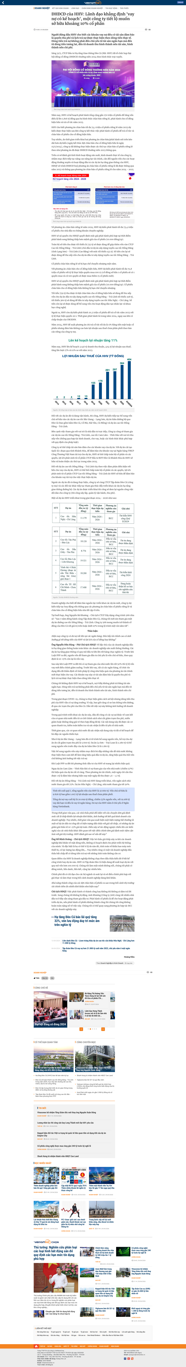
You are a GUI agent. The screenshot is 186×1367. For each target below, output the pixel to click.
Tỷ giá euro (84, 1332)
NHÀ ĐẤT (82, 1346)
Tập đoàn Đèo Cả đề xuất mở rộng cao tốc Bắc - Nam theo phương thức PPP (53, 1095)
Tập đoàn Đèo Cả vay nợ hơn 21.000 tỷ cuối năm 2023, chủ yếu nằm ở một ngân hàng (96, 949)
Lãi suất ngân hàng (128, 1332)
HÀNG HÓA (58, 1346)
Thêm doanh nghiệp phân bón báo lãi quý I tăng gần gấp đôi (45, 1187)
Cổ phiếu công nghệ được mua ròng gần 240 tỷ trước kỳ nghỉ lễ (64, 1146)
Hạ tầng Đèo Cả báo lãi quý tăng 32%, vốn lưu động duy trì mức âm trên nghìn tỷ (77, 921)
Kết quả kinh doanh (60, 8)
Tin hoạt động (111, 8)
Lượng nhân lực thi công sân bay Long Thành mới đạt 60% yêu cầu (65, 1123)
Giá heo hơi (94, 1332)
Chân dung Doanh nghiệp (92, 8)
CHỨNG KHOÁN (92, 1346)
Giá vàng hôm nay (43, 1332)
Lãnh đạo (75, 8)
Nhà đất (97, 1019)
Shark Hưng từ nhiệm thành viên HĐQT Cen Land (95, 1076)
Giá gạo (73, 1335)
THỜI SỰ (42, 1346)
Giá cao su (82, 1335)
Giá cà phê (103, 1332)
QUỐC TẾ (66, 1346)
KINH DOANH (115, 1346)
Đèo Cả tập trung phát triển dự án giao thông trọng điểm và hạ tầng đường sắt (53, 1089)
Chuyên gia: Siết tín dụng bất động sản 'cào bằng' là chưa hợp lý (60, 1312)
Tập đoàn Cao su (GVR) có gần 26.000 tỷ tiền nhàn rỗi (141, 1291)
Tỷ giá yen (75, 1332)
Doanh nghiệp (42, 8)
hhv (52, 978)
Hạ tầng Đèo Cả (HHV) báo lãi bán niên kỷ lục (52, 1076)
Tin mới (42, 1108)
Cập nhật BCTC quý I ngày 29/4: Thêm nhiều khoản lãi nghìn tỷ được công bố (74, 1188)
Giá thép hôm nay (43, 1335)
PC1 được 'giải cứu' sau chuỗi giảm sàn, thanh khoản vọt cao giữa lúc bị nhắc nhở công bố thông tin (73, 1223)
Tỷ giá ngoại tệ (56, 1332)
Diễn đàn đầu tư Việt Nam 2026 (112, 1335)
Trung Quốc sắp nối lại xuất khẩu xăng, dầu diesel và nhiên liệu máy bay (101, 1222)
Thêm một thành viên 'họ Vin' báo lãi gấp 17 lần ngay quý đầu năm (101, 1188)
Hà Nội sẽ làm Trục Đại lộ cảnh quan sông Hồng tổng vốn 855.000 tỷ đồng (52, 1069)
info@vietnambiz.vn (48, 1363)
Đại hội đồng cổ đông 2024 (50, 1024)
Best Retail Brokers (94, 1335)
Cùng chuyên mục (86, 1042)
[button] (81, 1029)
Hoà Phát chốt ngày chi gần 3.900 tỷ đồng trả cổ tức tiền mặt (94, 1093)
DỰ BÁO (49, 1346)
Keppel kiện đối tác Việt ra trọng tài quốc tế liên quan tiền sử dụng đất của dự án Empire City (71, 1134)
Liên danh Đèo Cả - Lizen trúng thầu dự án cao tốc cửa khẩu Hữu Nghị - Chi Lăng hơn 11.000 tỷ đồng (98, 942)
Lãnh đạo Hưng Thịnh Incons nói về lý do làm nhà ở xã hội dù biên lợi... (105, 1013)
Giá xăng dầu (141, 1332)
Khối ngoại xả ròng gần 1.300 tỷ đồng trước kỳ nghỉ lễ (141, 1310)
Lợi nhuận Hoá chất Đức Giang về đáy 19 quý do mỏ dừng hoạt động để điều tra (46, 1222)
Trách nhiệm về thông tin (45, 1365)
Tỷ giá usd (66, 1332)
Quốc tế (91, 1229)
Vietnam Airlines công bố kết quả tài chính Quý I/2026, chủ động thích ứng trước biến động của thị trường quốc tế (95, 1086)
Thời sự (39, 1126)
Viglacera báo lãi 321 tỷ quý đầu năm (90, 1080)
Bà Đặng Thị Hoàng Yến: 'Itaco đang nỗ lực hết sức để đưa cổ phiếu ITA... (104, 995)
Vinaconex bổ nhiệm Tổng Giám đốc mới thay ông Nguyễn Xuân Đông (93, 1069)
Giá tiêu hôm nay (114, 1332)
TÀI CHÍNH (74, 1346)
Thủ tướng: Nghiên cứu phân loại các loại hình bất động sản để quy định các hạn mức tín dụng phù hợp (55, 1253)
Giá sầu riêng (55, 1335)
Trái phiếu (124, 8)
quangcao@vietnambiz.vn (137, 1355)
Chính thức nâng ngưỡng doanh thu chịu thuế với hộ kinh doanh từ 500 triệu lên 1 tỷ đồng (104, 1253)
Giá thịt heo (65, 1335)
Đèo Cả (44, 978)
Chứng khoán (98, 1001)
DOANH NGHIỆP (104, 1346)
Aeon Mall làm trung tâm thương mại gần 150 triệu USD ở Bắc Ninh (103, 1272)
